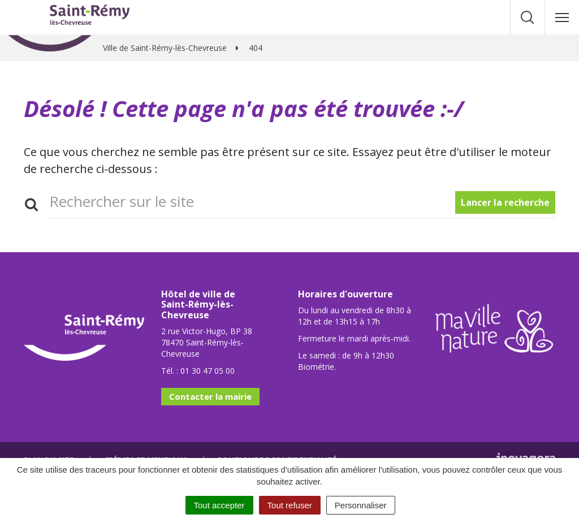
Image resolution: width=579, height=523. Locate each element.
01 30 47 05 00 (207, 370)
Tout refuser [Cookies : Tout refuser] (289, 505)
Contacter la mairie (210, 396)
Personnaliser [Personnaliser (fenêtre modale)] (361, 505)
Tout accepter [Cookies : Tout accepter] (219, 505)
